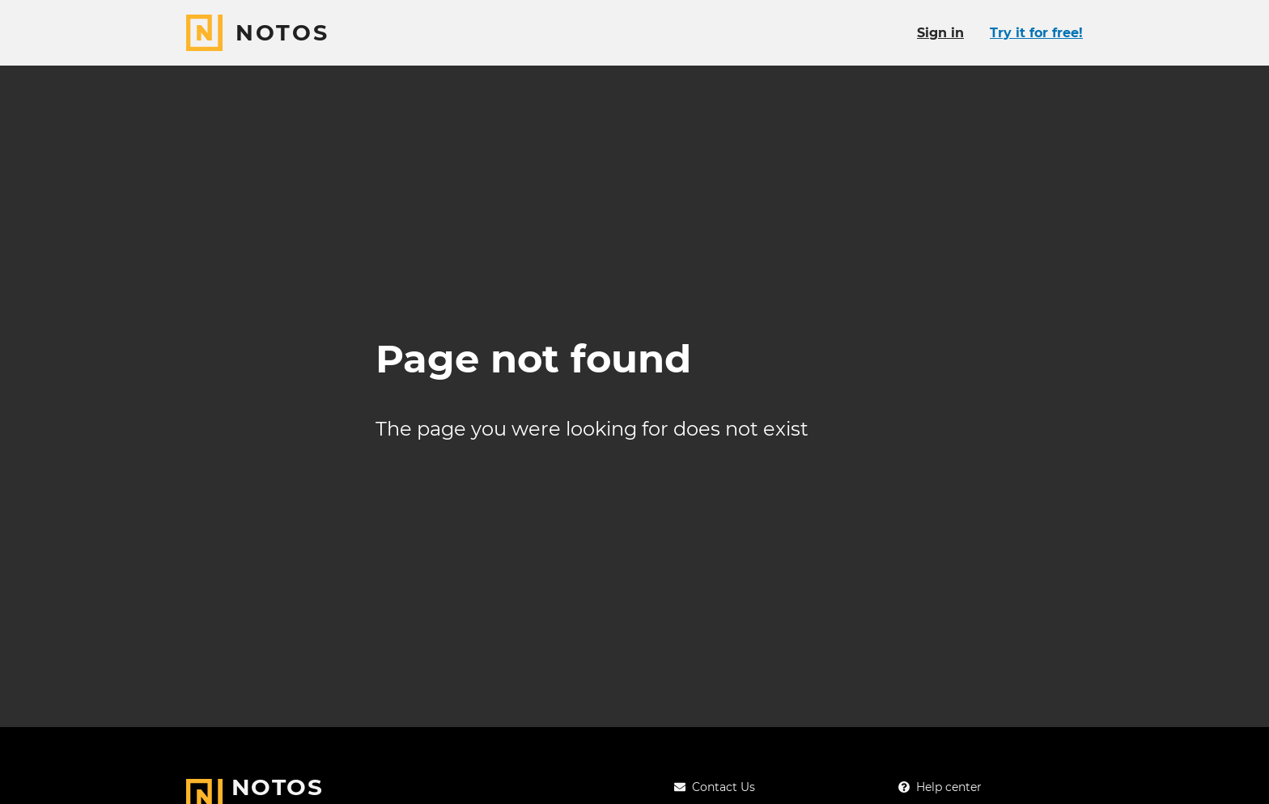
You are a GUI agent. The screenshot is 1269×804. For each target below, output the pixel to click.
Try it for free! (1036, 32)
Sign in (940, 32)
